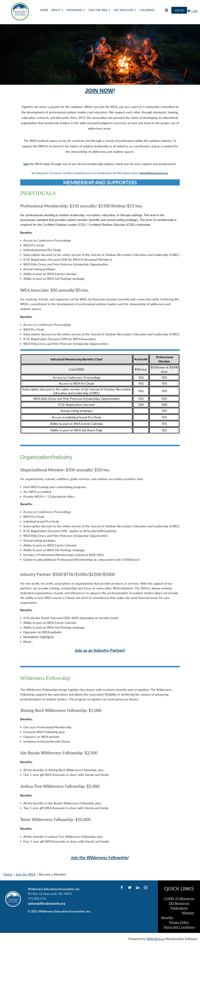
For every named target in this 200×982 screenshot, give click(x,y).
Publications (179, 908)
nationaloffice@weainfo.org (153, 173)
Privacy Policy (179, 922)
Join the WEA (26, 874)
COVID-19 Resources (179, 898)
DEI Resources (179, 903)
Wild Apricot (156, 939)
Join (26, 164)
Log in (179, 10)
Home (7, 874)
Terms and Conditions (179, 927)
